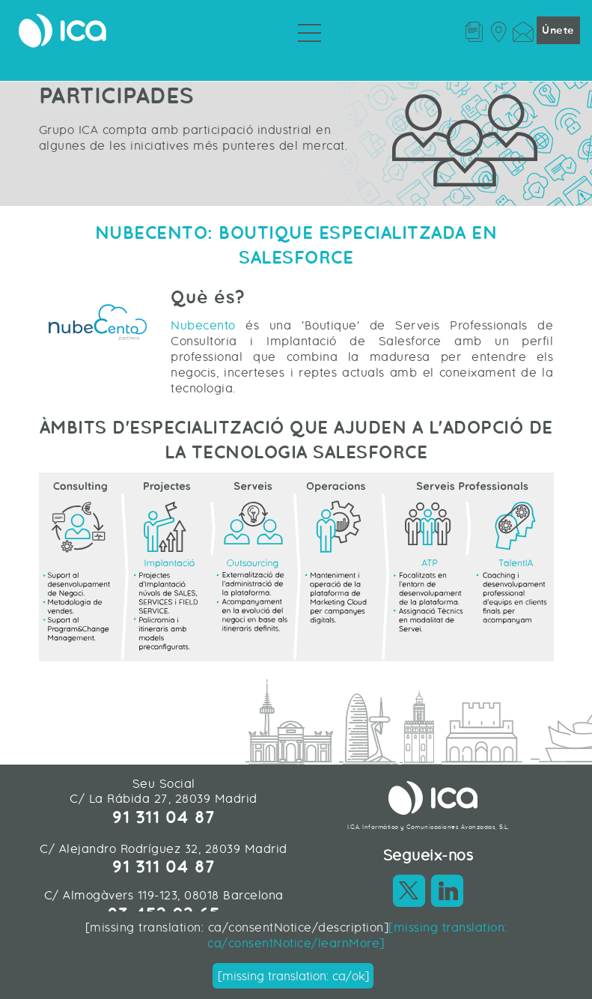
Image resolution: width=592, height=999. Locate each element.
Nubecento (203, 325)
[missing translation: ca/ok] (293, 976)
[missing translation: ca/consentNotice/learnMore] (357, 935)
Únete (558, 30)
